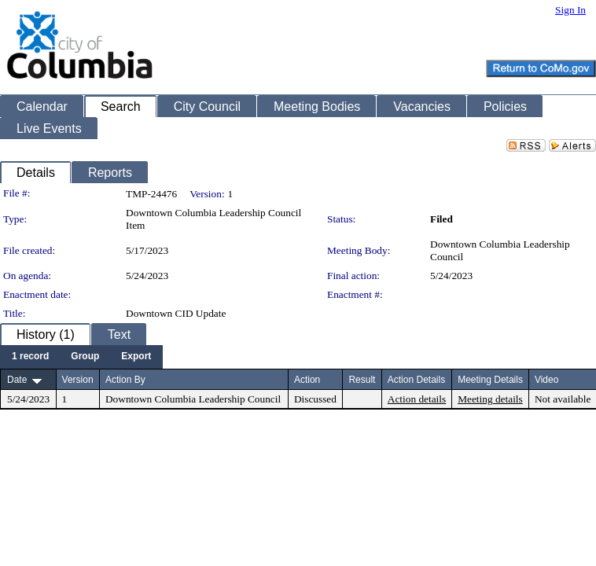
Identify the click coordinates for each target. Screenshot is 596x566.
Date (17, 379)
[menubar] (81, 357)
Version (78, 379)
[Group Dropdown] (85, 356)
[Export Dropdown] (136, 356)
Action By (125, 379)
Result (361, 379)
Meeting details (490, 399)
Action (307, 379)
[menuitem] (30, 357)
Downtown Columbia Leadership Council (193, 399)
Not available (562, 399)
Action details (417, 399)
